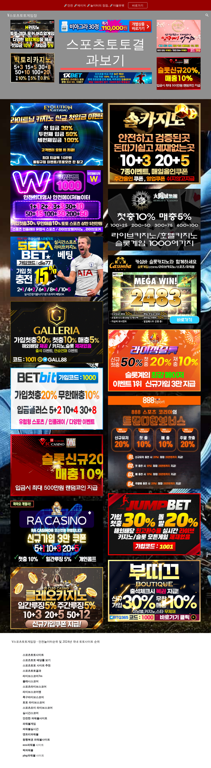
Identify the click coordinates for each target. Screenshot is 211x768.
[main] (105, 52)
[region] (105, 5)
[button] (207, 15)
